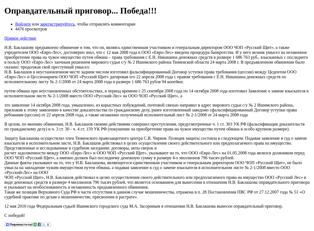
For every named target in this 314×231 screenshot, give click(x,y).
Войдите (23, 24)
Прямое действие (20, 38)
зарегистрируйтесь (57, 24)
